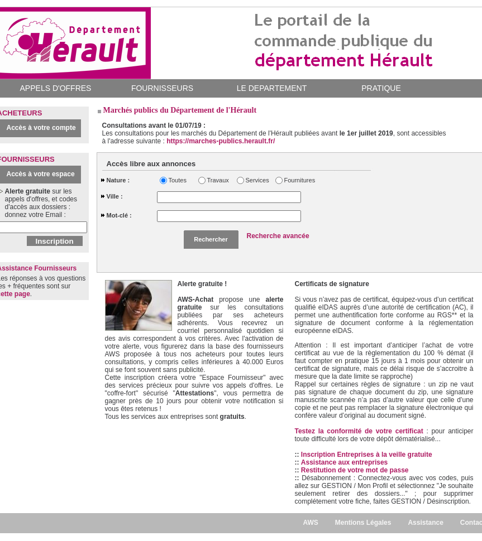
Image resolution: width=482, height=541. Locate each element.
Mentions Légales (363, 522)
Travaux (218, 180)
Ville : (115, 196)
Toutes (178, 180)
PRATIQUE (381, 88)
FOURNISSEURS (162, 88)
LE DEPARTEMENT (272, 88)
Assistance (425, 522)
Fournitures (297, 180)
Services (257, 180)
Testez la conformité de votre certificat (361, 431)
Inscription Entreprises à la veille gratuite (366, 454)
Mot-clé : (119, 215)
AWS (310, 522)
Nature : (118, 180)
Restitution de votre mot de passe (355, 470)
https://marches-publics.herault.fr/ (220, 141)
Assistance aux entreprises (344, 462)
